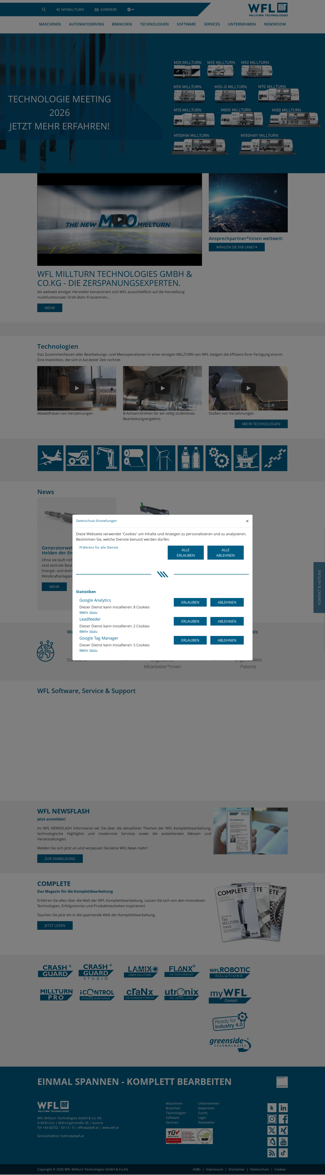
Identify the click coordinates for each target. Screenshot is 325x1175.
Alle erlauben (186, 552)
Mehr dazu (88, 612)
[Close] (247, 521)
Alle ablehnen (225, 552)
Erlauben (190, 602)
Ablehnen (227, 602)
